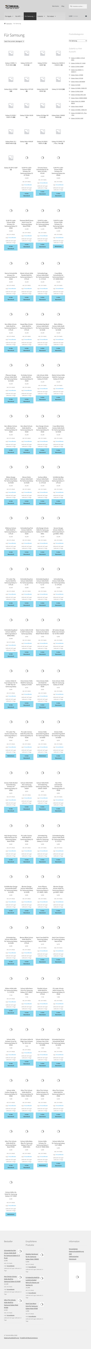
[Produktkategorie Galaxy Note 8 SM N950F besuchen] (42, 82)
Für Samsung (30, 16)
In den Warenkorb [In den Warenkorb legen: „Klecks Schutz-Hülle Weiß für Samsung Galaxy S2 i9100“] (58, 398)
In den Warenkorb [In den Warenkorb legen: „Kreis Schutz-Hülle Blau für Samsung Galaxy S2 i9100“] (58, 704)
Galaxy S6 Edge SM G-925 (78, 95)
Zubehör (41, 16)
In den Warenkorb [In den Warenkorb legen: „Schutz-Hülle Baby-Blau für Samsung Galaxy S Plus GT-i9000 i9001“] (26, 1166)
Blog (63, 6)
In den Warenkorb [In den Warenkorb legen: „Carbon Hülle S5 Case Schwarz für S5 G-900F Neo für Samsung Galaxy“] (11, 706)
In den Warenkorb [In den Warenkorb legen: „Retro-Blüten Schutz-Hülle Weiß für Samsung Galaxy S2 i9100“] (58, 349)
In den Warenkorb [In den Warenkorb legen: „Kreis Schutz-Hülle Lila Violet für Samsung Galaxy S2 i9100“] (42, 706)
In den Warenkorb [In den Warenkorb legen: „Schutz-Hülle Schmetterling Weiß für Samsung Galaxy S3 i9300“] (58, 757)
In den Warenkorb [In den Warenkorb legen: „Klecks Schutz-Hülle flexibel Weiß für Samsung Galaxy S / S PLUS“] (26, 298)
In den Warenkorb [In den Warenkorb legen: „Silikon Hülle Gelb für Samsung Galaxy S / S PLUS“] (11, 1012)
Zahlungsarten (73, 1256)
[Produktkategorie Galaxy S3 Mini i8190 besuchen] (26, 108)
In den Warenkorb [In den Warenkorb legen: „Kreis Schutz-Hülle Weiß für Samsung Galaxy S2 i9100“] (26, 704)
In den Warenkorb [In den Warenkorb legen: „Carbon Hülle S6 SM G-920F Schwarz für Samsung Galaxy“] (26, 653)
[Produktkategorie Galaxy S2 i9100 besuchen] (58, 81)
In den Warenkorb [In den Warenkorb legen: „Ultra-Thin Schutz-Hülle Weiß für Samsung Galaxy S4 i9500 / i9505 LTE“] (26, 1116)
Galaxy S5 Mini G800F (77, 66)
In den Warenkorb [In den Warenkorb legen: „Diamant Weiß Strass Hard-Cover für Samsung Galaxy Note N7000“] (26, 246)
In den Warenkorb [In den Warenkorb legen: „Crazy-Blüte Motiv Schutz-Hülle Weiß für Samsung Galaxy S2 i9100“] (58, 451)
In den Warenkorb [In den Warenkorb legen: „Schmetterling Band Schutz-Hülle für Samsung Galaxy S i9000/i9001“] (11, 655)
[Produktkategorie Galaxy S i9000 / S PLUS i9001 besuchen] (11, 56)
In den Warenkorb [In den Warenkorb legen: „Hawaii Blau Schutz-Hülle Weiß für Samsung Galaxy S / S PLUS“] (26, 349)
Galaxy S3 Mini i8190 (77, 91)
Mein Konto (55, 6)
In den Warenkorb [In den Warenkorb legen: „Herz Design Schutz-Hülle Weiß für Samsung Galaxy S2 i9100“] (42, 451)
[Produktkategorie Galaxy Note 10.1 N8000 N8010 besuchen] (11, 134)
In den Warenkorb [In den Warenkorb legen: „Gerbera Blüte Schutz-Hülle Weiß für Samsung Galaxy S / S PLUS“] (42, 502)
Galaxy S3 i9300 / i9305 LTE (79, 88)
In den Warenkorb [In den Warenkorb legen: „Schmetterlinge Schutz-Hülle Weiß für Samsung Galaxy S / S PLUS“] (42, 298)
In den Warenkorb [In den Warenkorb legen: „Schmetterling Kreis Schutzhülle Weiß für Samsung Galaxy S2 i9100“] (58, 1065)
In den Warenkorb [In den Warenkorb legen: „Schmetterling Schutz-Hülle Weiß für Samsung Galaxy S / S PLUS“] (58, 604)
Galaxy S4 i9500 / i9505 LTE (79, 110)
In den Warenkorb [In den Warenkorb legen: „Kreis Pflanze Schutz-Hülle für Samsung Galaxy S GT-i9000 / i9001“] (42, 912)
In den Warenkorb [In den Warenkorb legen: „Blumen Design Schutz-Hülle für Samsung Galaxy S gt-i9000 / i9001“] (58, 912)
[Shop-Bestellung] (14, 41)
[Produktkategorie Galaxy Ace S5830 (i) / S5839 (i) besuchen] (58, 56)
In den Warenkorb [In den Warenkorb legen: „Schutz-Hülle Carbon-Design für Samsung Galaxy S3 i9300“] (11, 1116)
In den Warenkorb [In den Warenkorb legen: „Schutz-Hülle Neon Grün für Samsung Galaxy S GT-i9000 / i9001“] (26, 1014)
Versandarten (73, 1249)
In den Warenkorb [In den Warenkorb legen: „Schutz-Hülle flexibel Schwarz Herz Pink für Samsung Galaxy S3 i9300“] (42, 1065)
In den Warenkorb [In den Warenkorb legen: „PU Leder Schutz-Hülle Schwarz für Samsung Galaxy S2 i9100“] (58, 1014)
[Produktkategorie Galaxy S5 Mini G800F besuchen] (42, 56)
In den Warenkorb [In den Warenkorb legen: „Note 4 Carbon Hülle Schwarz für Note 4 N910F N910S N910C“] (42, 653)
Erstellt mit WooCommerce (29, 1338)
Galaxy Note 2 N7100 (77, 78)
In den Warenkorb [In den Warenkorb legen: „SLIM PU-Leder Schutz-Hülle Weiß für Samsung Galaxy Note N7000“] (42, 246)
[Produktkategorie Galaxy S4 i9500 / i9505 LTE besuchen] (42, 134)
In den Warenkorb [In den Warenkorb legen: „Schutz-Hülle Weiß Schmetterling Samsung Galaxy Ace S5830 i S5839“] (42, 808)
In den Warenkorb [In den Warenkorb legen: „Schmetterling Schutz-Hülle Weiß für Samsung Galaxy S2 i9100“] (11, 963)
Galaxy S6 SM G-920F (77, 118)
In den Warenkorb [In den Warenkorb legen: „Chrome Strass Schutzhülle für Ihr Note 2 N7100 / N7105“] (42, 193)
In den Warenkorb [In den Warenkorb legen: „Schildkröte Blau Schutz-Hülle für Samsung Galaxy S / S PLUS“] (58, 502)
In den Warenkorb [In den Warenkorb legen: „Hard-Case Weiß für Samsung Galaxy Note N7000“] (42, 961)
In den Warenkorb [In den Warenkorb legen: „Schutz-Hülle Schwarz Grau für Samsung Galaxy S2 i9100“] (11, 1065)
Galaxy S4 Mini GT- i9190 (78, 63)
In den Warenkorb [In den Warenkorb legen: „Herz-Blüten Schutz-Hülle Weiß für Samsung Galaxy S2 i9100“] (11, 451)
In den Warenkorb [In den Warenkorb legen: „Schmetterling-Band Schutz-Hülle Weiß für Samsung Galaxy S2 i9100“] (42, 349)
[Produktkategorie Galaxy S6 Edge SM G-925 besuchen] (42, 108)
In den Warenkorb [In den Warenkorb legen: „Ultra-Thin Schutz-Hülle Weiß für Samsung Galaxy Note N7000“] (11, 1166)
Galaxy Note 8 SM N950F (78, 81)
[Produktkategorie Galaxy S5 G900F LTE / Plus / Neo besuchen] (58, 134)
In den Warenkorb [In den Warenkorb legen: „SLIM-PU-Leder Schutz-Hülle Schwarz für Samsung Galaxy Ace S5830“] (58, 195)
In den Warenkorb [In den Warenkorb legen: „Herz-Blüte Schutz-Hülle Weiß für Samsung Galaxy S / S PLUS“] (11, 349)
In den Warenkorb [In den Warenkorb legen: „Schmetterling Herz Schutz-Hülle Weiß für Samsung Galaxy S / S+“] (26, 604)
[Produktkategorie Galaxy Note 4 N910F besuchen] (26, 134)
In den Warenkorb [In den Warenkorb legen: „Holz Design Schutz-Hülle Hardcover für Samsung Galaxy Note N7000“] (11, 861)
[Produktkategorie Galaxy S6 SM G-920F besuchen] (11, 161)
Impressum (72, 1259)
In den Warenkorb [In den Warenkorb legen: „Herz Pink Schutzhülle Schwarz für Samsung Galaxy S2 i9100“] (58, 810)
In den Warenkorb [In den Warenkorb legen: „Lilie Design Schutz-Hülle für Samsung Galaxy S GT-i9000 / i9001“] (42, 553)
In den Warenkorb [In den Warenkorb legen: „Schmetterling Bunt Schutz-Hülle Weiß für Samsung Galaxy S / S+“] (42, 604)
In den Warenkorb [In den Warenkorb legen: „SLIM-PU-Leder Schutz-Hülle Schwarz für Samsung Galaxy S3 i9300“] (11, 247)
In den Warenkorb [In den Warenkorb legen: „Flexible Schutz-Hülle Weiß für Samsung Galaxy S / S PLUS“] (42, 1014)
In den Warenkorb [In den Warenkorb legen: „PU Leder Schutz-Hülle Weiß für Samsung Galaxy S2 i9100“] (26, 861)
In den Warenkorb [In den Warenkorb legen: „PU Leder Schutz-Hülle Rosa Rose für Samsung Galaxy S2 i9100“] (26, 757)
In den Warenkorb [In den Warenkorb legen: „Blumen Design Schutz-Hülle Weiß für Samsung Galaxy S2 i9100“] (26, 912)
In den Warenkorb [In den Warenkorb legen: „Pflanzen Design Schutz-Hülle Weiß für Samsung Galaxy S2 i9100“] (11, 400)
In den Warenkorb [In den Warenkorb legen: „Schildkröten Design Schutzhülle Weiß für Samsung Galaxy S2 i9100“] (11, 912)
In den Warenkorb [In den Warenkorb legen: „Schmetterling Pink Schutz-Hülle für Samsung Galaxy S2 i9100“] (26, 553)
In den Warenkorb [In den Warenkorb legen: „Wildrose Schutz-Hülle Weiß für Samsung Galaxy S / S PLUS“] (11, 553)
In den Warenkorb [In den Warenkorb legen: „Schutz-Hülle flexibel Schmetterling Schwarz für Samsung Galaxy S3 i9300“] (11, 810)
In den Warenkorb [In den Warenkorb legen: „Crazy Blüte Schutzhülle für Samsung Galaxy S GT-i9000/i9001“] (58, 298)
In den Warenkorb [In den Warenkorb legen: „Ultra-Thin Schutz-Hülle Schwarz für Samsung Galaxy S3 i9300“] (42, 1116)
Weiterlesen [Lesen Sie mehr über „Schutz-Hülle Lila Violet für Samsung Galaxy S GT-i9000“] (10, 1214)
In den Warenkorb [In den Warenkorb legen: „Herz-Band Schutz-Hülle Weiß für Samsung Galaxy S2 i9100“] (26, 451)
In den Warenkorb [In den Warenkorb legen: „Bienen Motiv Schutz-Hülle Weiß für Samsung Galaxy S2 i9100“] (26, 502)
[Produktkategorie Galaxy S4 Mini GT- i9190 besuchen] (26, 56)
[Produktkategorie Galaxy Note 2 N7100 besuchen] (26, 82)
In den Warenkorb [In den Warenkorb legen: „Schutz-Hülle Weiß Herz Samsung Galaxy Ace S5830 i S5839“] (26, 808)
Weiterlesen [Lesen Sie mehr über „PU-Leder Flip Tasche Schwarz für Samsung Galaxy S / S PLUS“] (10, 756)
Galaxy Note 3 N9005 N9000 (79, 98)
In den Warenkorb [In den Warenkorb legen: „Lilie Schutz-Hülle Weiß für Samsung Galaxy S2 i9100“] (42, 398)
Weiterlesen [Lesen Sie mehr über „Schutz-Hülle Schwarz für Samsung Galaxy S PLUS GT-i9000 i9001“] (42, 1165)
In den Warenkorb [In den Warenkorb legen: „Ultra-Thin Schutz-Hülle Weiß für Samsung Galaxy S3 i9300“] (58, 1116)
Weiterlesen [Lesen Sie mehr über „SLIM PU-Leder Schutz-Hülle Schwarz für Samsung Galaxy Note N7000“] (58, 246)
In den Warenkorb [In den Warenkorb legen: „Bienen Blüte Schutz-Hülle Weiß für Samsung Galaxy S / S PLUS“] (26, 963)
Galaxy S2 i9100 (75, 85)
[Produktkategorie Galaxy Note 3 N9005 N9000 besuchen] (58, 108)
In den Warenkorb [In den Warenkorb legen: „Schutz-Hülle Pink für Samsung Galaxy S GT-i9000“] (58, 1165)
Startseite (9, 23)
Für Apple (9, 16)
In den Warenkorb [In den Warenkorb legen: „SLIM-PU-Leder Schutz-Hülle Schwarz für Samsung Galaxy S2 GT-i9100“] (26, 195)
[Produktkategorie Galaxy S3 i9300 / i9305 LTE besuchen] (11, 108)
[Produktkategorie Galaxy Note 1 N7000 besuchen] (11, 82)
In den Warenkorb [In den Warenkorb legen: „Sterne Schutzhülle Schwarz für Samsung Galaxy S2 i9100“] (11, 298)
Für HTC (19, 16)
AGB (70, 1254)
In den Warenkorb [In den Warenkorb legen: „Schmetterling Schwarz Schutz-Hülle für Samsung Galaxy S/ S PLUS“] (42, 861)
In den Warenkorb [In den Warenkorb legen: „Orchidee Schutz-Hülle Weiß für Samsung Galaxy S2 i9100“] (26, 400)
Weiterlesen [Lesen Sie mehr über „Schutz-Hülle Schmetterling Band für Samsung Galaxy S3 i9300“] (42, 756)
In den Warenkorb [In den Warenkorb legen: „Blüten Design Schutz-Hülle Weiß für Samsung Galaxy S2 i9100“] (11, 502)
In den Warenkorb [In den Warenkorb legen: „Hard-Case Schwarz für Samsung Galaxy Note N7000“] (58, 961)
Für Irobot (51, 16)
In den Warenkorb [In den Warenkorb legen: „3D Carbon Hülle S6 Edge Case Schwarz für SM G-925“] (26, 1063)
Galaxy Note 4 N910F (77, 106)
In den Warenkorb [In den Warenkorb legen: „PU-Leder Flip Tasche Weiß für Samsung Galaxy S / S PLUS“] (11, 604)
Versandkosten (28, 185)
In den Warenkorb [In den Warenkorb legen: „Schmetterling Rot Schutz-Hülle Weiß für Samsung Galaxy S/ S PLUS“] (58, 861)
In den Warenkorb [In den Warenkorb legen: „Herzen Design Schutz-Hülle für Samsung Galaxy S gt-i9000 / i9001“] (58, 553)
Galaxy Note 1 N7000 (77, 75)
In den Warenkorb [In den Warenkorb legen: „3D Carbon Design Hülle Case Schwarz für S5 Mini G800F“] (58, 653)
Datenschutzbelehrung (76, 1251)
